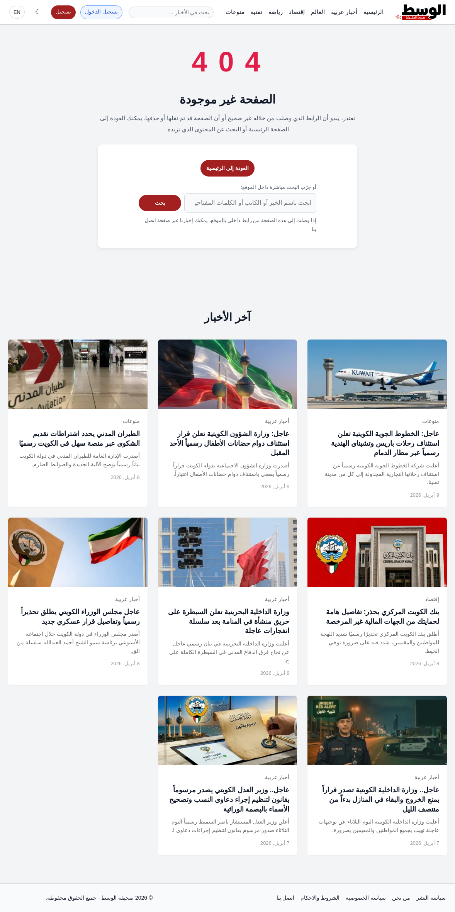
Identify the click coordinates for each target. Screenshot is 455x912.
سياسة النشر (431, 898)
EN (17, 12)
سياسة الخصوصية (366, 898)
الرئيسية (373, 11)
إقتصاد (297, 11)
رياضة (275, 11)
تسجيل (63, 12)
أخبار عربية (344, 11)
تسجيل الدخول (101, 12)
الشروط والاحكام (320, 898)
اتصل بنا (286, 898)
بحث (160, 203)
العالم (318, 11)
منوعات (235, 11)
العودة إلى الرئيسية (227, 168)
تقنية (256, 11)
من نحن (401, 898)
